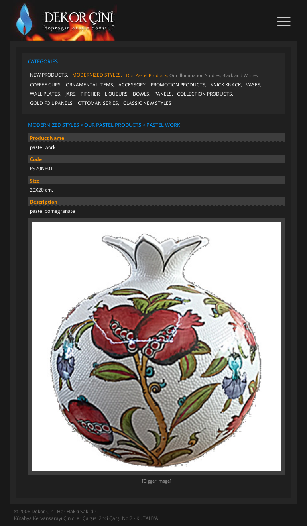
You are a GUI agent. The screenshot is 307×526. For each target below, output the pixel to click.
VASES (253, 84)
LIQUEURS (116, 93)
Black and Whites (240, 75)
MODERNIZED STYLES (96, 74)
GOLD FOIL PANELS (51, 103)
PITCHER (90, 93)
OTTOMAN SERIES (98, 103)
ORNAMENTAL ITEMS (89, 84)
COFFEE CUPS (45, 84)
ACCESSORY (132, 84)
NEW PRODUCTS (48, 74)
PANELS (163, 93)
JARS (70, 93)
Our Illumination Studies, (195, 75)
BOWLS (141, 93)
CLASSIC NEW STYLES (147, 103)
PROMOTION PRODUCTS (178, 84)
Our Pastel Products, (147, 75)
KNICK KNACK (226, 84)
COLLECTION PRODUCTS (204, 93)
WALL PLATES (45, 93)
